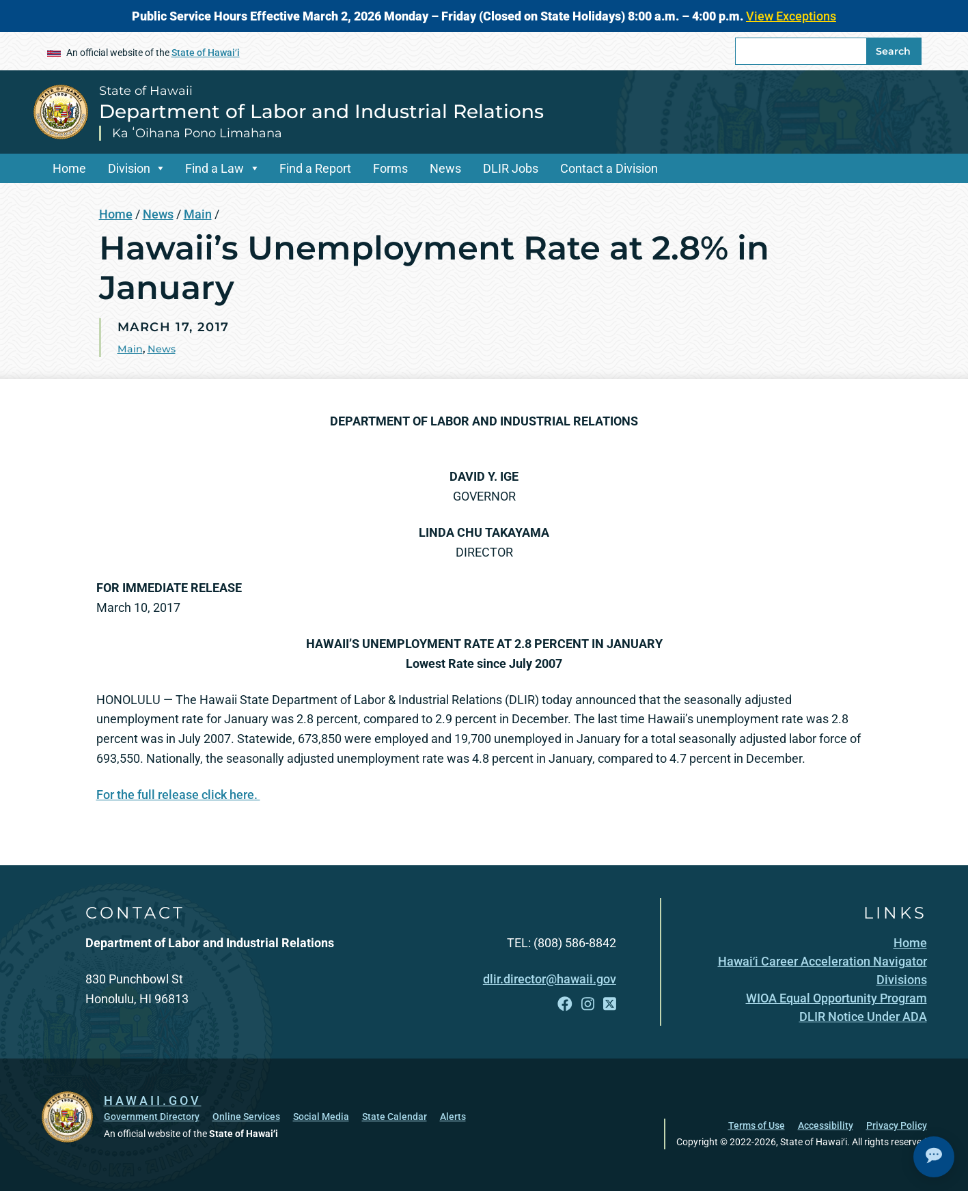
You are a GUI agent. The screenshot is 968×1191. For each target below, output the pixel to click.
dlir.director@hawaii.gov (549, 979)
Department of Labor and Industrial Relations (321, 111)
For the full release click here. (178, 794)
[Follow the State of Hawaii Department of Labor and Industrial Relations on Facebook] (564, 1004)
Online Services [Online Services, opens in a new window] (246, 1116)
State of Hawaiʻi (205, 52)
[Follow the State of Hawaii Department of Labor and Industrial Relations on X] (609, 1004)
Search (893, 51)
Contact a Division (609, 168)
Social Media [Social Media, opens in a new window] (321, 1116)
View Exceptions (791, 16)
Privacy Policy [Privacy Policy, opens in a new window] (896, 1125)
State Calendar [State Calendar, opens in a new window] (394, 1116)
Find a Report (315, 168)
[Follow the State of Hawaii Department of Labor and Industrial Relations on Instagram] (587, 1004)
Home (69, 168)
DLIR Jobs (510, 168)
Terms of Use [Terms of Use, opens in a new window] (756, 1125)
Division (129, 168)
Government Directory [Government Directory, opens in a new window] (151, 1116)
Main (198, 214)
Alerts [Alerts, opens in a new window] (453, 1116)
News (445, 168)
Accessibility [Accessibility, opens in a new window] (825, 1125)
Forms (390, 168)
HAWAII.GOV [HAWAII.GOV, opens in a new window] (153, 1100)
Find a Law (214, 168)
